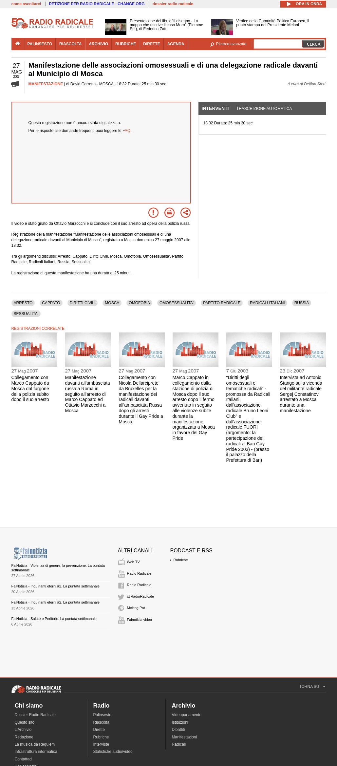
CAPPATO (51, 303)
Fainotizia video (139, 620)
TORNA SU (309, 686)
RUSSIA (301, 303)
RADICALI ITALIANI (267, 303)
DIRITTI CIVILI (83, 303)
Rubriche (181, 560)
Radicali (179, 744)
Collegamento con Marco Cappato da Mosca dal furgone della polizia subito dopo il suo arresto (30, 388)
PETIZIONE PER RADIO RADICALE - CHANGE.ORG (97, 4)
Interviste (101, 744)
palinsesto (40, 44)
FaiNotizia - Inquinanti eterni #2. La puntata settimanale (55, 586)
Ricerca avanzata (231, 44)
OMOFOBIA (139, 303)
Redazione (24, 737)
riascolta (70, 44)
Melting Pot (136, 608)
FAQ (126, 130)
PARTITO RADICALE (221, 303)
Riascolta (101, 722)
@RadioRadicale (140, 596)
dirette (151, 44)
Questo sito (25, 722)
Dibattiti (178, 729)
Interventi (215, 108)
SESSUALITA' (26, 313)
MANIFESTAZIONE (45, 84)
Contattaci (23, 759)
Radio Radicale (139, 573)
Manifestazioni (184, 737)
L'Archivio (23, 729)
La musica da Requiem (35, 744)
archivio (98, 44)
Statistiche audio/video (113, 751)
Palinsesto (102, 715)
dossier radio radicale (173, 4)
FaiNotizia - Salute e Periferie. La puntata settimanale (54, 619)
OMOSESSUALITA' (176, 303)
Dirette (99, 729)
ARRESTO (23, 303)
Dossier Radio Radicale (35, 715)
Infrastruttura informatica (36, 751)
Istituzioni (180, 722)
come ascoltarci (26, 4)
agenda (175, 44)
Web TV (133, 562)
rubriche (125, 44)
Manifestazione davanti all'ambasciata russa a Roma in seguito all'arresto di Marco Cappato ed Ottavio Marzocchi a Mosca (87, 394)
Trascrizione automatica (264, 108)
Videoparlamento (187, 715)
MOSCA (112, 303)
